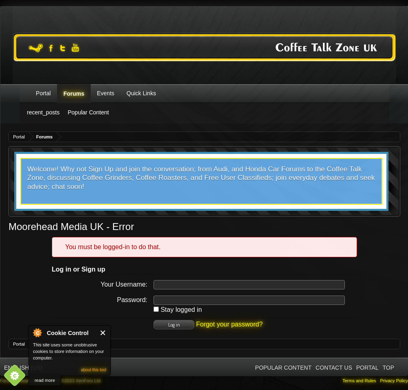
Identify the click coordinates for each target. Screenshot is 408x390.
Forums (74, 93)
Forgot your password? (229, 324)
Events (105, 93)
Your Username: (124, 284)
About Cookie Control (37, 333)
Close (103, 332)
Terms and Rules (359, 380)
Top (388, 367)
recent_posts (43, 112)
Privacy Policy (394, 380)
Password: (132, 299)
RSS (401, 367)
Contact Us (334, 367)
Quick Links (141, 93)
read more (45, 380)
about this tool (93, 370)
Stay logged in (178, 309)
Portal (43, 93)
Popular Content (88, 112)
